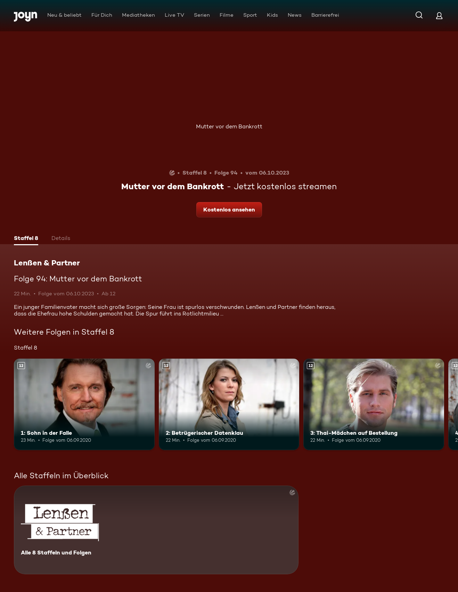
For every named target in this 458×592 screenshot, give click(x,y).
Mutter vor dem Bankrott (229, 126)
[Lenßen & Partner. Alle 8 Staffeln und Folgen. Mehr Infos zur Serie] (156, 530)
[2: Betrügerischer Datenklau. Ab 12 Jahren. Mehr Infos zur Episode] (229, 404)
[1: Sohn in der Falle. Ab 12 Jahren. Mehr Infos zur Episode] (84, 404)
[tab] (26, 239)
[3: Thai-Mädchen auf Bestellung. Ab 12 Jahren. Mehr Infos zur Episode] (373, 404)
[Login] (439, 15)
